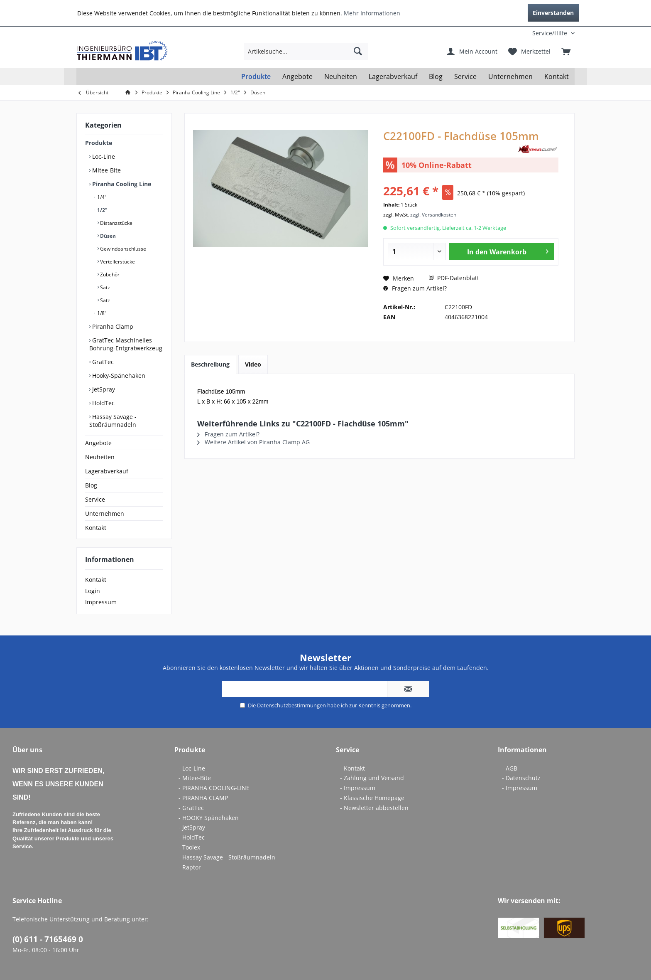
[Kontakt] (556, 76)
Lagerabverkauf (106, 471)
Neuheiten (100, 457)
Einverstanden (553, 13)
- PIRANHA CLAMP (203, 798)
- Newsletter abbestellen (374, 808)
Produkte (98, 143)
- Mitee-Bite (195, 778)
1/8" (101, 313)
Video (253, 364)
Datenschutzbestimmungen (291, 705)
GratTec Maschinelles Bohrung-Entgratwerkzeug (125, 344)
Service (95, 499)
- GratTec (191, 808)
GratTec (102, 362)
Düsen (107, 235)
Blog (91, 485)
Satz (104, 287)
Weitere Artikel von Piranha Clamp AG (253, 442)
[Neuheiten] (340, 76)
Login (92, 591)
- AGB (509, 768)
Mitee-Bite (106, 170)
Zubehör (109, 274)
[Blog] (435, 76)
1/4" (101, 197)
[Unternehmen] (510, 76)
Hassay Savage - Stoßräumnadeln (113, 420)
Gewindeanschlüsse (122, 248)
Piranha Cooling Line (121, 184)
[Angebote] (297, 76)
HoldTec (103, 403)
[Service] (465, 76)
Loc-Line (103, 156)
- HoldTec (192, 837)
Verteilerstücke (117, 261)
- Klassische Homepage (372, 798)
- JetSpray (192, 827)
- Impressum (357, 788)
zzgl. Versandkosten (433, 214)
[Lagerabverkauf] (393, 76)
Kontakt (95, 528)
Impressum (101, 602)
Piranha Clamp (112, 326)
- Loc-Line (192, 768)
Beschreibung (210, 364)
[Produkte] (256, 76)
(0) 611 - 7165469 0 (47, 939)
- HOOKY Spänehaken (209, 818)
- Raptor (190, 867)
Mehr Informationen (372, 13)
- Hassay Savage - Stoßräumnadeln (227, 857)
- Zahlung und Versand (372, 778)
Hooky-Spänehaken (118, 375)
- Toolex (189, 847)
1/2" (102, 210)
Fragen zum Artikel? (415, 288)
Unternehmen (104, 513)
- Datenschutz (521, 778)
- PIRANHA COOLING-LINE (214, 788)
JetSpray (103, 389)
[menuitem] (520, 33)
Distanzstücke (115, 223)
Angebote (98, 443)
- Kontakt (352, 768)
